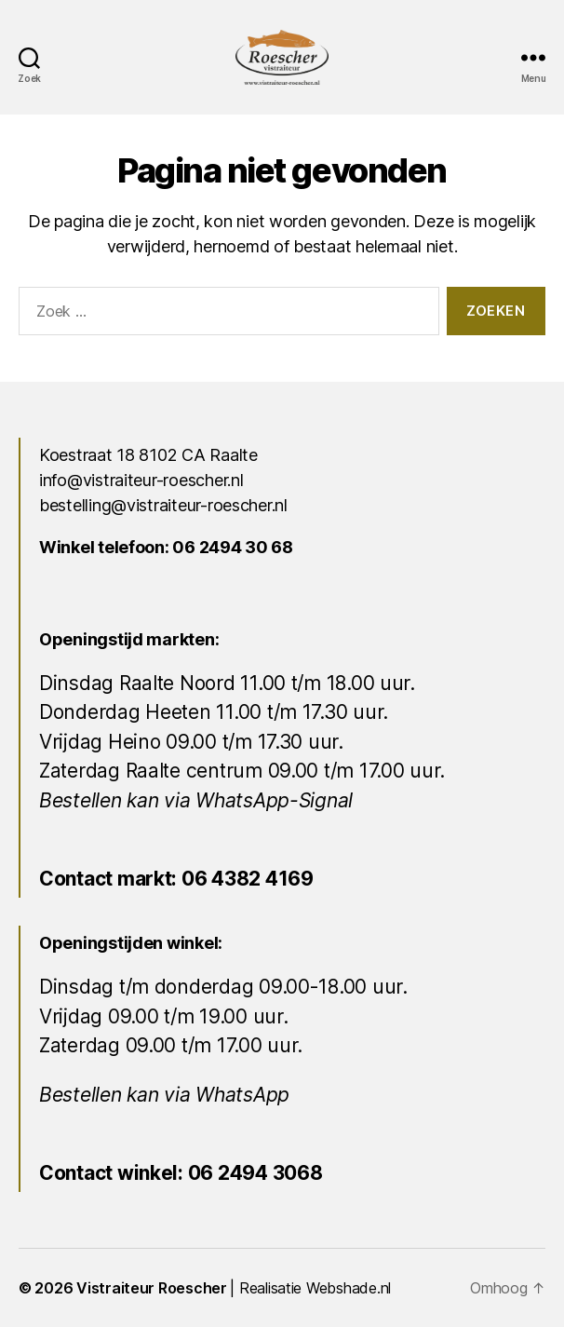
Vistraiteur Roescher (151, 1288)
